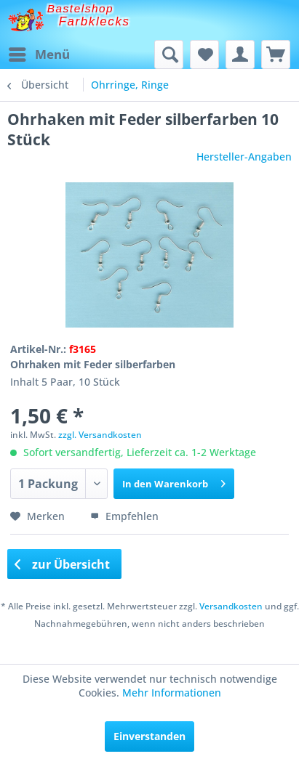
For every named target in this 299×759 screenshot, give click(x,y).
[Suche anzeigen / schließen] (168, 54)
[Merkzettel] (204, 54)
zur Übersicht (63, 564)
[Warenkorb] (275, 54)
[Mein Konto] (240, 54)
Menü (39, 52)
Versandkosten (231, 606)
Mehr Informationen (171, 692)
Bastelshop (80, 8)
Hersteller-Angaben (244, 156)
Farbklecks (94, 21)
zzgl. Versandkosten (100, 435)
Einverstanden (149, 736)
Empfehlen (124, 516)
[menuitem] (38, 54)
